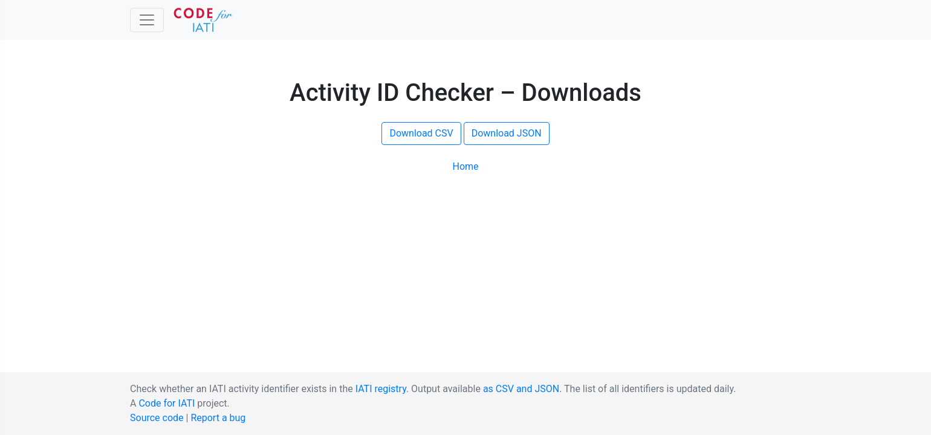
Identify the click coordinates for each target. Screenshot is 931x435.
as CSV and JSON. (522, 389)
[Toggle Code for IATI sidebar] (147, 20)
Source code (157, 418)
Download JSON (507, 133)
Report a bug (217, 418)
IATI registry (380, 389)
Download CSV (421, 133)
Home (465, 166)
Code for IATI (166, 403)
